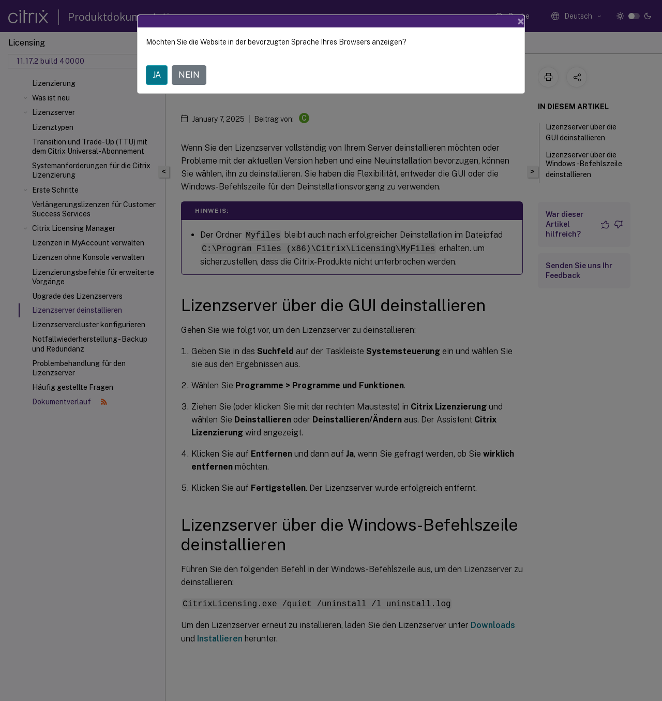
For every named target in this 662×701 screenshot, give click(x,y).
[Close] (521, 21)
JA (157, 75)
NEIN (189, 75)
